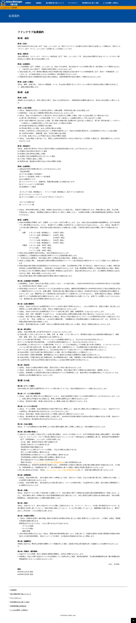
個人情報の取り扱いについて (55, 3)
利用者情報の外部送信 (18, 606)
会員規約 (38, 3)
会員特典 (28, 3)
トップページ (5, 7)
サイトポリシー (73, 3)
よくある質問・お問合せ (110, 3)
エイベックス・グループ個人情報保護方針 (48, 462)
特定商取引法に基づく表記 (90, 3)
